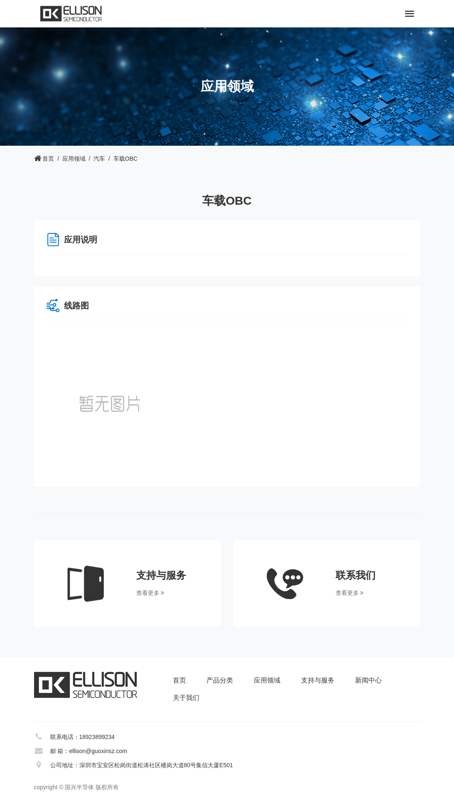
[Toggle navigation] (409, 14)
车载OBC (125, 158)
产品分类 (219, 680)
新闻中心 (368, 680)
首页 (48, 158)
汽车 (99, 158)
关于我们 (186, 697)
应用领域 (74, 158)
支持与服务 (317, 680)
